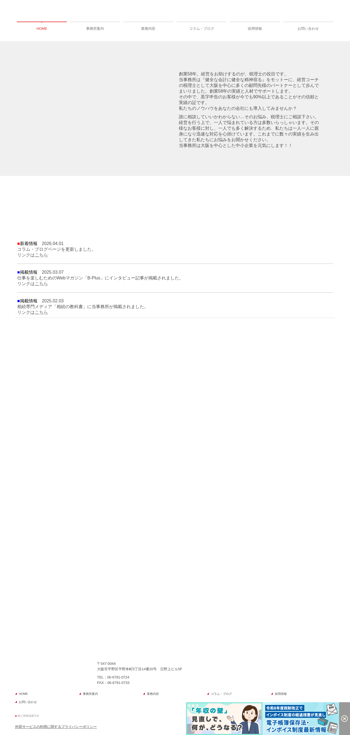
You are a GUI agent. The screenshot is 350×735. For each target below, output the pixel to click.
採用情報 (255, 28)
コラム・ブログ (201, 28)
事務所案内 (95, 28)
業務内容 (148, 28)
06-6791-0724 (118, 677)
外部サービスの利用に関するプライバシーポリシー (56, 727)
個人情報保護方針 (28, 715)
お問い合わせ (308, 28)
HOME (41, 28)
